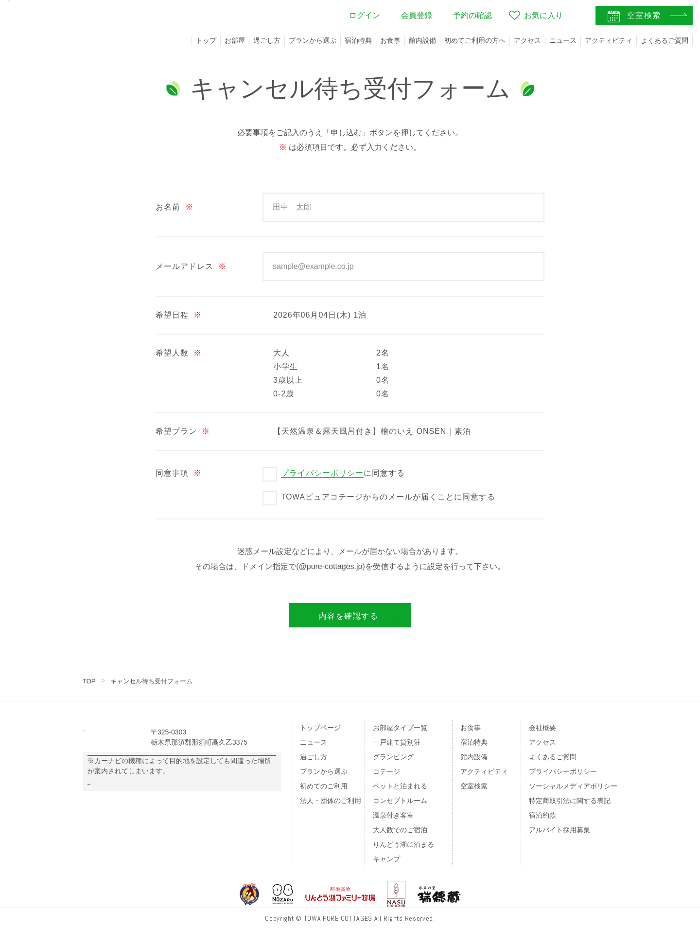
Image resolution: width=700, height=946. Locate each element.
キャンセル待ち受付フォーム (155, 681)
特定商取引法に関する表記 (570, 800)
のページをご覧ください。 (150, 819)
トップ (206, 40)
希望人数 (179, 353)
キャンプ (386, 859)
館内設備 (422, 40)
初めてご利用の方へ (475, 40)
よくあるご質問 (664, 40)
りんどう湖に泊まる (403, 844)
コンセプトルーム (400, 800)
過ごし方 (266, 40)
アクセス (527, 40)
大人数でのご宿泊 (400, 830)
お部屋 (235, 40)
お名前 (174, 207)
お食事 (390, 40)
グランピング (393, 757)
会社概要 (542, 728)
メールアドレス (191, 266)
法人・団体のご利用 (330, 800)
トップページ (320, 728)
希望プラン (183, 431)
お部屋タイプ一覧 (400, 728)
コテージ (386, 771)
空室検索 (474, 786)
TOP (90, 681)
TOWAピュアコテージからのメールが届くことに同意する (388, 497)
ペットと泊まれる (400, 786)
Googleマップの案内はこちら (182, 779)
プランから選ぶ (312, 40)
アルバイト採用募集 (559, 830)
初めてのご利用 (324, 786)
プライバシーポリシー (322, 473)
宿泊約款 (542, 815)
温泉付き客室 (393, 815)
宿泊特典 (358, 40)
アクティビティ (608, 40)
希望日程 (179, 315)
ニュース (563, 40)
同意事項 (179, 473)
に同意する (343, 473)
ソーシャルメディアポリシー (573, 786)
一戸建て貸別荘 (396, 742)
